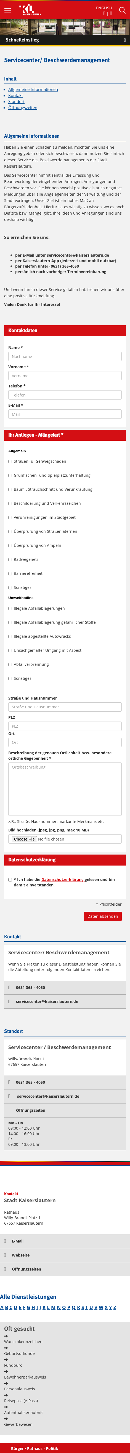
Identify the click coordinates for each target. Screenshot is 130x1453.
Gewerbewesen (18, 1424)
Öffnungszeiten (22, 107)
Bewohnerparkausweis (25, 1377)
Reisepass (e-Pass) (21, 1400)
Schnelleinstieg (68, 40)
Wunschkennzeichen (23, 1341)
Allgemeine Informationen (33, 89)
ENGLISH (104, 7)
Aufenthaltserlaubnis (23, 1412)
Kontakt (15, 95)
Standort (16, 101)
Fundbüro (13, 1365)
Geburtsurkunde (19, 1353)
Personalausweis (19, 1388)
